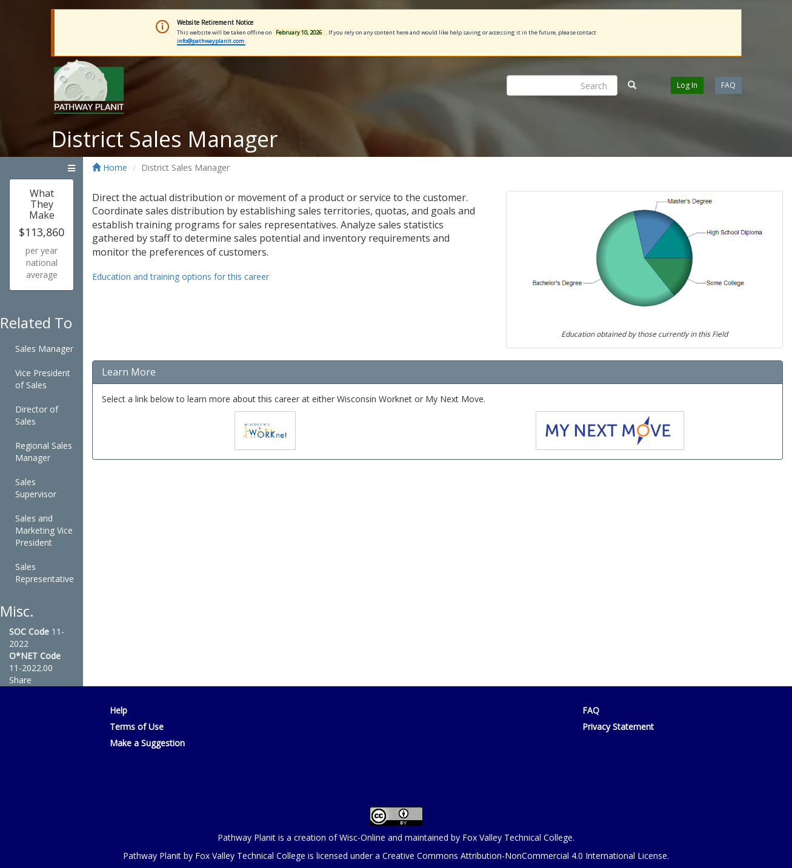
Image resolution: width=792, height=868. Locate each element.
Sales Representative (44, 573)
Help (118, 710)
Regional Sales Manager (43, 451)
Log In (687, 85)
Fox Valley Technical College (517, 837)
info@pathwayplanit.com (211, 41)
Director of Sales (36, 415)
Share (20, 680)
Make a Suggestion (147, 743)
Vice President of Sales (42, 379)
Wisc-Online (362, 837)
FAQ (728, 85)
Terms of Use (137, 726)
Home (109, 167)
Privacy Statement (618, 726)
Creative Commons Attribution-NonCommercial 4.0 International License (524, 855)
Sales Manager (44, 348)
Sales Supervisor (35, 488)
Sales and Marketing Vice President (44, 530)
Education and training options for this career (180, 276)
